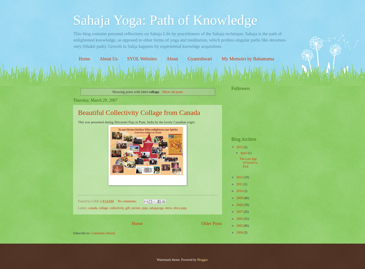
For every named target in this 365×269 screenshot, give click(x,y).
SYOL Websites (142, 58)
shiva (168, 208)
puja (145, 208)
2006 (239, 219)
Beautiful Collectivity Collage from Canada (139, 112)
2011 (239, 184)
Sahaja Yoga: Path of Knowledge (165, 20)
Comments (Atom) (103, 233)
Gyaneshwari (200, 58)
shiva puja (179, 208)
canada (92, 208)
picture (136, 208)
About (172, 58)
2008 (239, 205)
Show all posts (172, 92)
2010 (239, 191)
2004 (239, 232)
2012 (239, 177)
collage (103, 208)
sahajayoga (156, 208)
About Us (109, 58)
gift (127, 208)
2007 (239, 212)
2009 (239, 198)
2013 (239, 147)
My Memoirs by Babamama (248, 58)
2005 (239, 226)
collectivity (117, 208)
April (244, 153)
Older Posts (211, 223)
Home (84, 58)
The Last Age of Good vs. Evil (248, 162)
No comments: (127, 201)
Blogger (202, 260)
